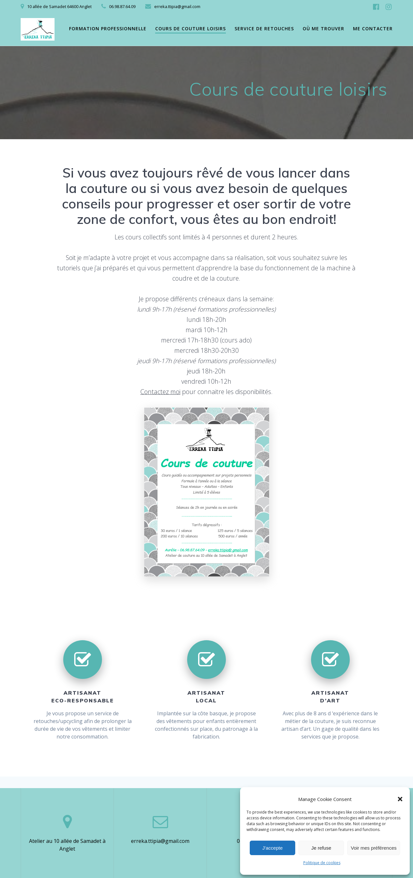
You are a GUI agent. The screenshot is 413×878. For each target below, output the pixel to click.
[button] (400, 799)
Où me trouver (323, 28)
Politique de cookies (321, 862)
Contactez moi (160, 391)
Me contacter (373, 28)
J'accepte (272, 848)
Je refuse (321, 848)
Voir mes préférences (374, 848)
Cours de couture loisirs (190, 28)
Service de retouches (264, 28)
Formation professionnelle (107, 28)
